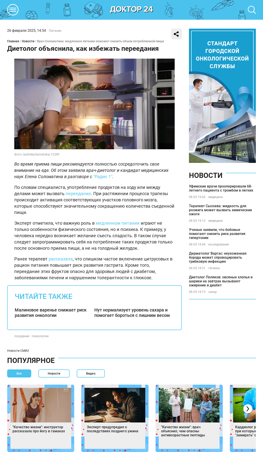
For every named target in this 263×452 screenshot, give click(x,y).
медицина (215, 197)
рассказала (61, 259)
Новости (28, 41)
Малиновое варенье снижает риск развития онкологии (51, 312)
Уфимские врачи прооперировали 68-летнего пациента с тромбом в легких (221, 188)
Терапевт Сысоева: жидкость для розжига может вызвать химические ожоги (220, 210)
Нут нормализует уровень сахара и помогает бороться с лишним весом (132, 312)
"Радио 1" (102, 176)
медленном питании (118, 223)
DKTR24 (131, 9)
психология (40, 336)
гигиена (214, 268)
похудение (21, 336)
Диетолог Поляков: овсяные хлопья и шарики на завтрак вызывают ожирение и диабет (221, 281)
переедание (78, 193)
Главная (13, 41)
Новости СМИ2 (18, 350)
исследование (218, 244)
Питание (55, 30)
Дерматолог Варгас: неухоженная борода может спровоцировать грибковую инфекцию (217, 257)
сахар (212, 292)
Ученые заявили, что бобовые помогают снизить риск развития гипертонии (217, 234)
